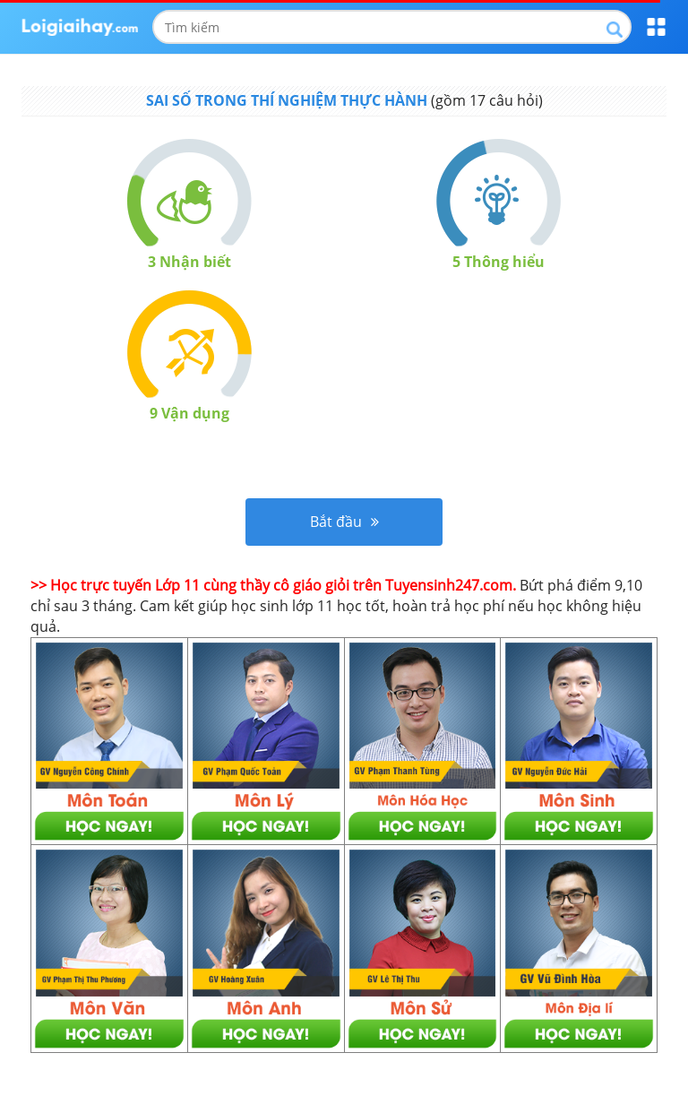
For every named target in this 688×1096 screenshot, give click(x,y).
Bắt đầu (344, 521)
